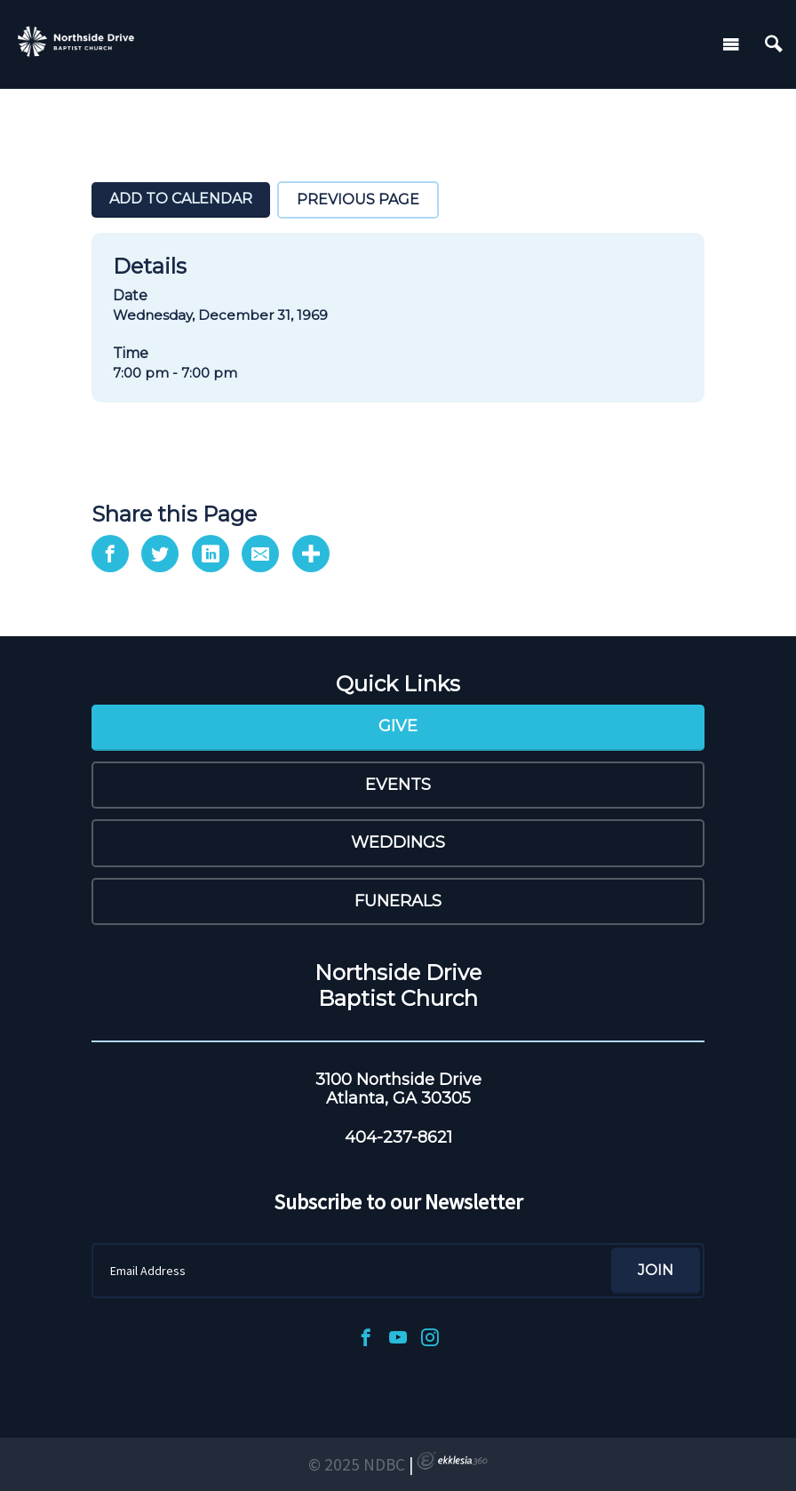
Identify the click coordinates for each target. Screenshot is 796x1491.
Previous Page (358, 199)
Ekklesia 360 (452, 1461)
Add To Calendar (180, 198)
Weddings (398, 842)
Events (398, 784)
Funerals (398, 901)
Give (398, 726)
